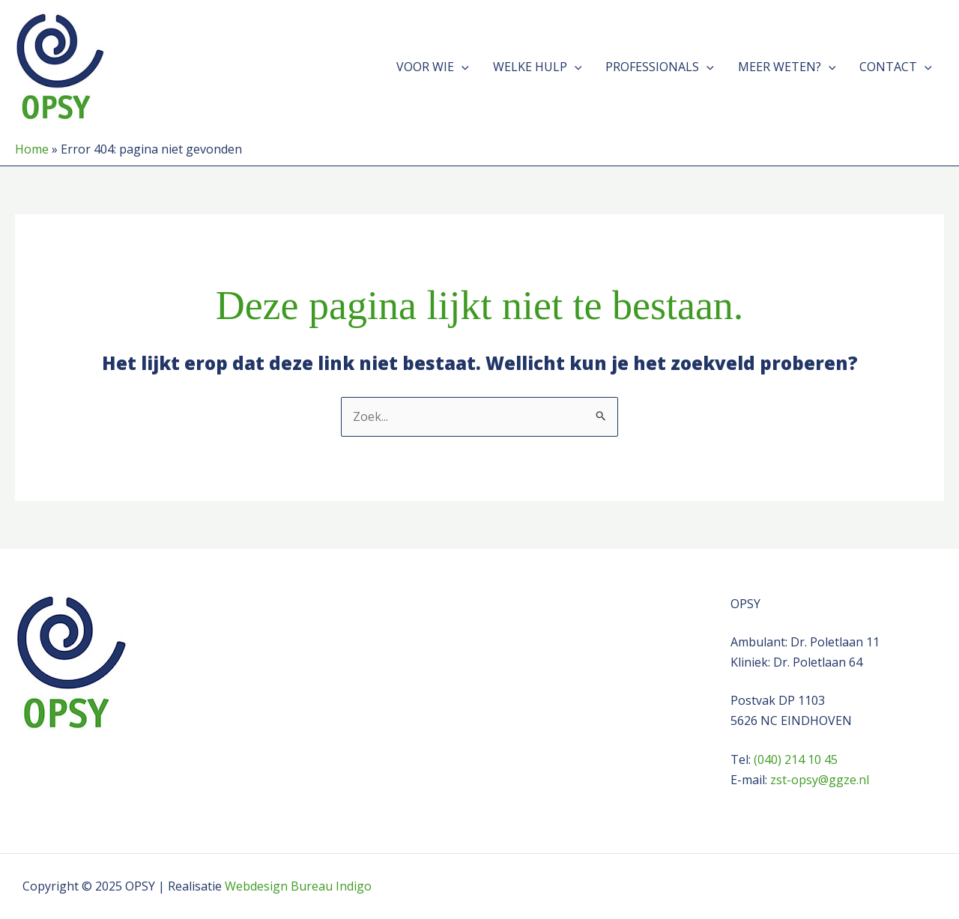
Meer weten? (787, 67)
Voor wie (432, 67)
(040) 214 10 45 (796, 759)
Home (32, 149)
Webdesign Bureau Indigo (298, 886)
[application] (461, 67)
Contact (895, 67)
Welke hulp (537, 67)
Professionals (659, 67)
